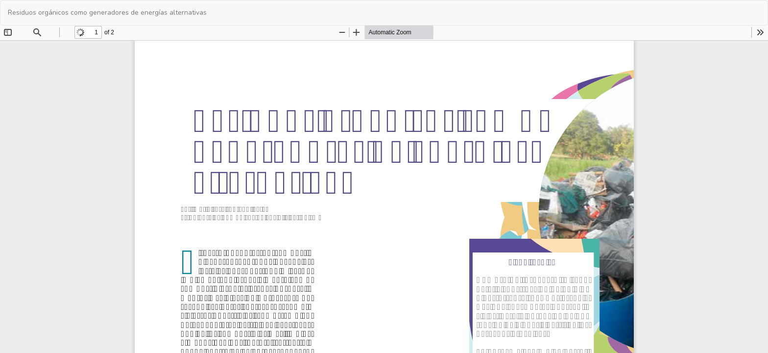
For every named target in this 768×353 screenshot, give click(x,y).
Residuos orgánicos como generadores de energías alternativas (107, 12)
